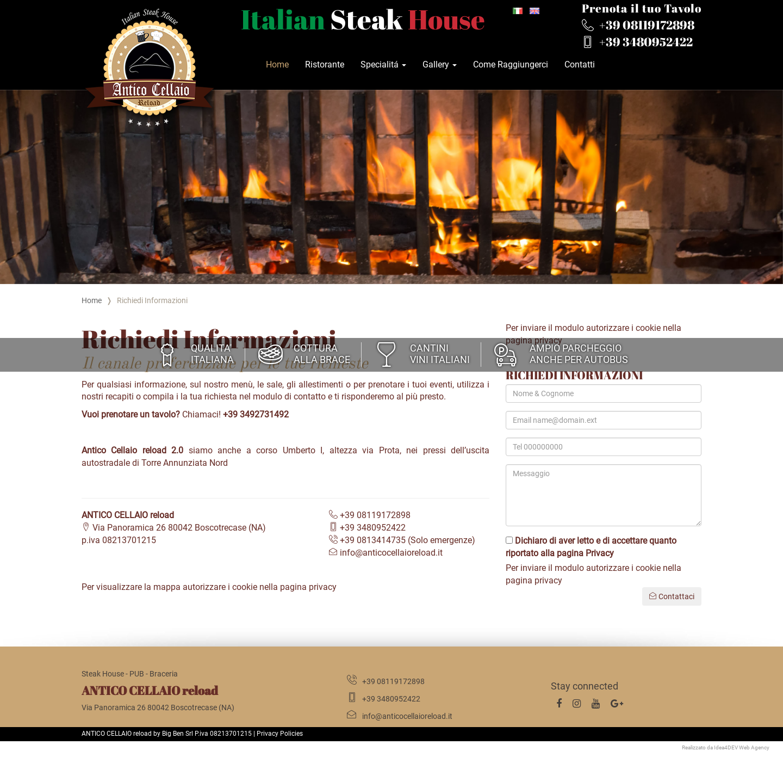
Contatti (579, 64)
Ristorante (324, 64)
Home (277, 64)
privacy (323, 587)
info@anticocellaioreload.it (386, 552)
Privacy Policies (280, 733)
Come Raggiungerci (510, 64)
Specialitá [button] (383, 64)
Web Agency (754, 747)
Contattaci (671, 596)
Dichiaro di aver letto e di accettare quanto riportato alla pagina (591, 547)
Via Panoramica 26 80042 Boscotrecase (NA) (174, 527)
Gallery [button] (439, 64)
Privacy (600, 553)
